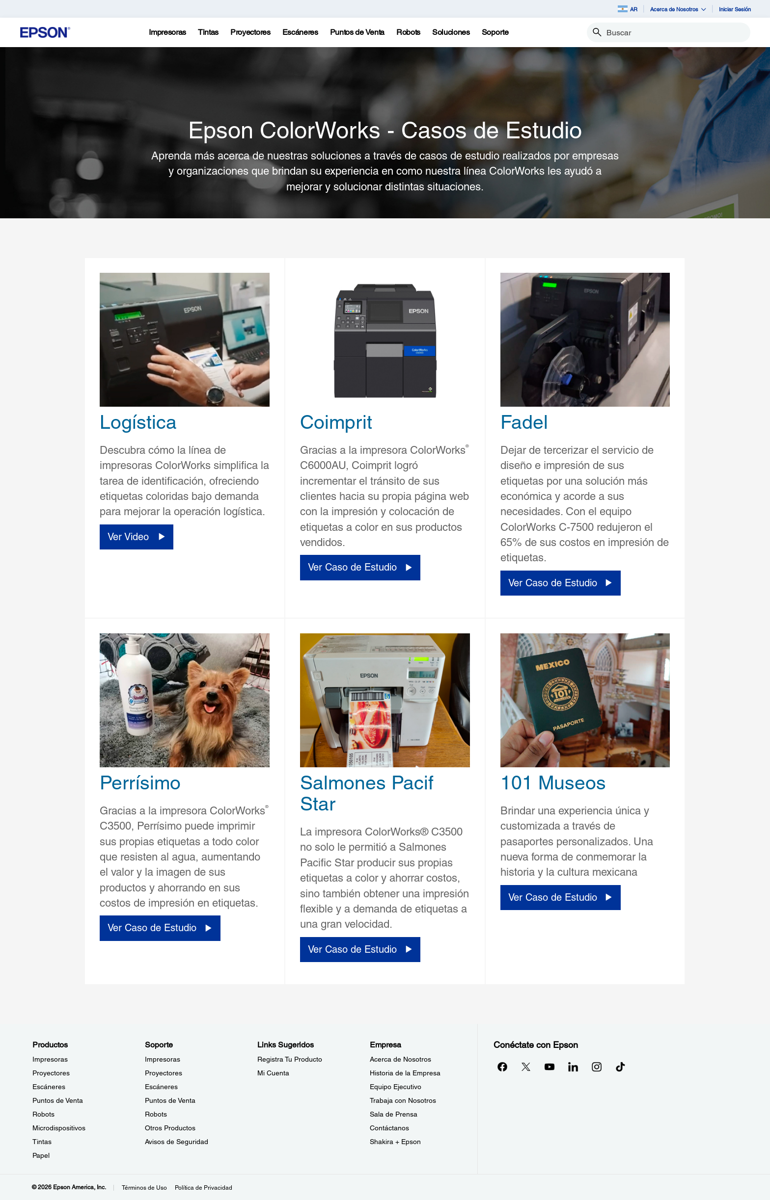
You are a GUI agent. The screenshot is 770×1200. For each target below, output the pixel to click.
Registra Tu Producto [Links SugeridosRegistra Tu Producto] (289, 1059)
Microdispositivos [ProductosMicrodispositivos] (58, 1128)
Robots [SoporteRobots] (156, 1114)
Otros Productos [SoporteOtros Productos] (170, 1128)
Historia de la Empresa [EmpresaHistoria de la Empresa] (405, 1073)
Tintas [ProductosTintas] (42, 1142)
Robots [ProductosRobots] (43, 1114)
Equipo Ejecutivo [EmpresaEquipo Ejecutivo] (395, 1087)
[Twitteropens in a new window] (526, 1066)
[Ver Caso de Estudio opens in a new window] (360, 567)
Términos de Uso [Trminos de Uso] (144, 1187)
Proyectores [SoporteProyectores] (163, 1073)
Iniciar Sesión (735, 9)
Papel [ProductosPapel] (41, 1155)
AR (627, 8)
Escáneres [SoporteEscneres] (161, 1087)
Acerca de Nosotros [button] (678, 9)
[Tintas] (208, 32)
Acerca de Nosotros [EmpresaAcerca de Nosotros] (400, 1059)
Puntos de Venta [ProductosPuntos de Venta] (57, 1100)
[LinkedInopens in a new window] (573, 1066)
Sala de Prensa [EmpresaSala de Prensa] (393, 1114)
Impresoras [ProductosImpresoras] (50, 1059)
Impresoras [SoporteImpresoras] (162, 1059)
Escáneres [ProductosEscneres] (48, 1087)
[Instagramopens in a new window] (596, 1066)
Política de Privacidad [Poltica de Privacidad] (203, 1187)
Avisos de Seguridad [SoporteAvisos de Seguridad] (176, 1142)
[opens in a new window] (620, 1066)
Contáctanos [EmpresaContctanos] (389, 1128)
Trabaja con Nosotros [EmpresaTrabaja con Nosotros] (403, 1100)
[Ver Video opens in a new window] (136, 536)
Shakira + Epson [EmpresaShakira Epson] (395, 1142)
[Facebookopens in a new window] (502, 1066)
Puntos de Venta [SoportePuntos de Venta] (170, 1100)
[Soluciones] (451, 32)
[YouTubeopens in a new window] (549, 1066)
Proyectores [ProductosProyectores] (51, 1073)
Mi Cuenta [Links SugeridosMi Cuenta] (273, 1073)
